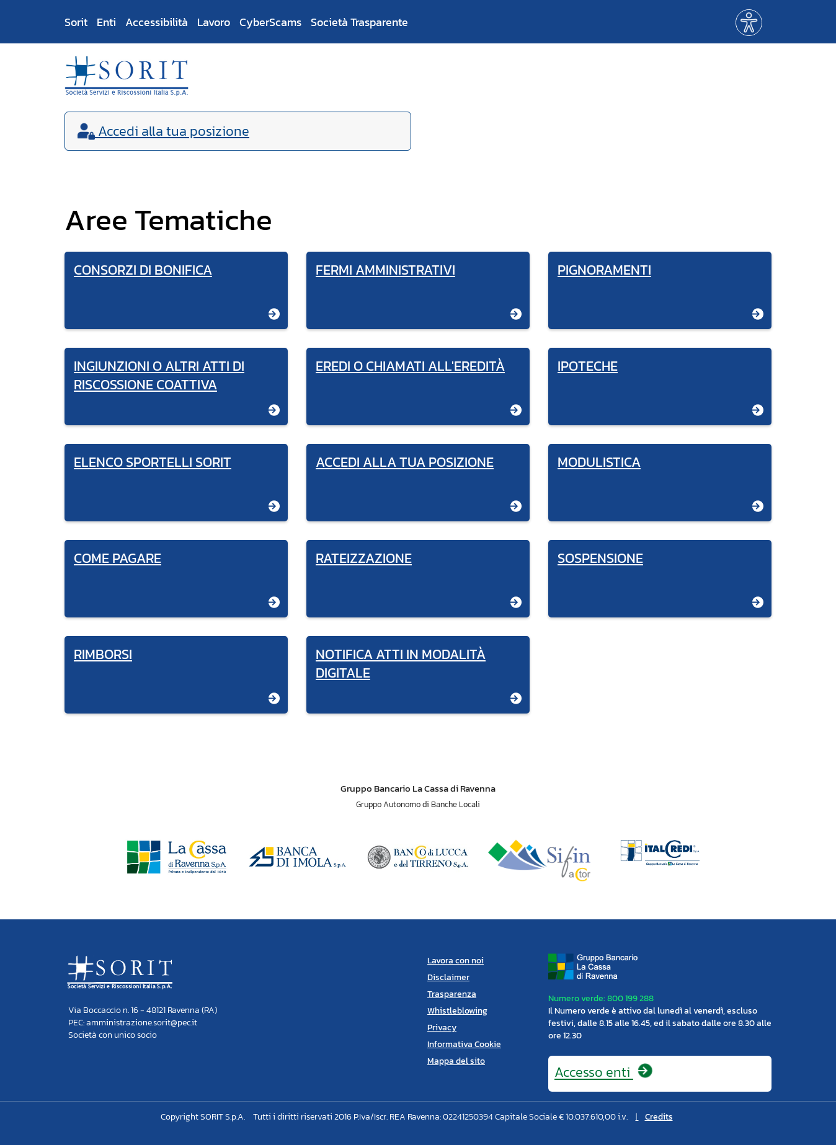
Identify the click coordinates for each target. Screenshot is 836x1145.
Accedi (163, 131)
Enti (106, 22)
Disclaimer (448, 977)
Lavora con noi (455, 960)
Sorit (75, 22)
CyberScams (270, 22)
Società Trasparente (359, 22)
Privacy (441, 1027)
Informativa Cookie (464, 1044)
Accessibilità (156, 22)
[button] (749, 21)
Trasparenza (451, 994)
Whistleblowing (457, 1010)
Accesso (604, 1072)
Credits (659, 1116)
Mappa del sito (456, 1061)
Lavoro (213, 22)
